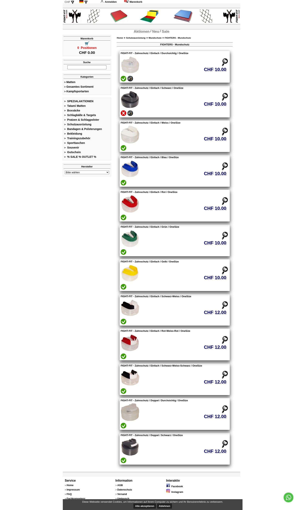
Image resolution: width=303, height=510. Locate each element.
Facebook (174, 486)
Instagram (174, 491)
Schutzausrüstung (77, 124)
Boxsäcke (72, 110)
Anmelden (108, 1)
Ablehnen (164, 506)
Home (120, 38)
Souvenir (71, 147)
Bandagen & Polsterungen (83, 129)
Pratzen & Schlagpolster (81, 119)
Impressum (73, 489)
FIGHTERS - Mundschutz (178, 38)
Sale (165, 31)
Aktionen (142, 31)
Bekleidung (73, 133)
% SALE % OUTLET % (80, 156)
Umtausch (123, 498)
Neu (155, 31)
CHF (67, 1)
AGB (120, 485)
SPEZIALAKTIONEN (79, 101)
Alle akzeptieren (144, 506)
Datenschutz (124, 489)
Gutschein (72, 152)
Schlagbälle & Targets (80, 115)
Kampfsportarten (76, 91)
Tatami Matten (75, 105)
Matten (69, 82)
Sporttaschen (74, 142)
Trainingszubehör (77, 138)
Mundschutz (155, 38)
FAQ (69, 494)
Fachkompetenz (76, 498)
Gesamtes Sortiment (79, 86)
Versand (122, 494)
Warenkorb (133, 1)
